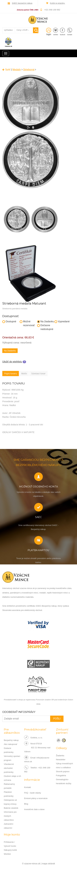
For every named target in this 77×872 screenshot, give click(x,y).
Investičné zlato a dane (34, 809)
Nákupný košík (10, 850)
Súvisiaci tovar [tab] (38, 373)
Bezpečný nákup (11, 740)
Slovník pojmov (62, 771)
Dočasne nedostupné (45, 327)
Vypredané (62, 321)
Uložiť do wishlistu (12, 361)
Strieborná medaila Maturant (24, 303)
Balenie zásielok (11, 808)
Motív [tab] (24, 373)
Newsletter (60, 759)
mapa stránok (48, 863)
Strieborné (29, 69)
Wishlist (7, 854)
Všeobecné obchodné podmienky (9, 768)
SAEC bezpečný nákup (22, 3)
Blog (26, 804)
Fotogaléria (61, 775)
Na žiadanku (45, 321)
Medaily (16, 69)
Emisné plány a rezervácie (35, 798)
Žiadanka (60, 755)
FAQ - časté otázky (32, 793)
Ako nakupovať (10, 744)
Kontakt (27, 787)
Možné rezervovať (27, 323)
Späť (6, 69)
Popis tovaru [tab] (10, 373)
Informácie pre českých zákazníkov (10, 816)
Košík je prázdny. (57, 3)
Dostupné (9, 321)
